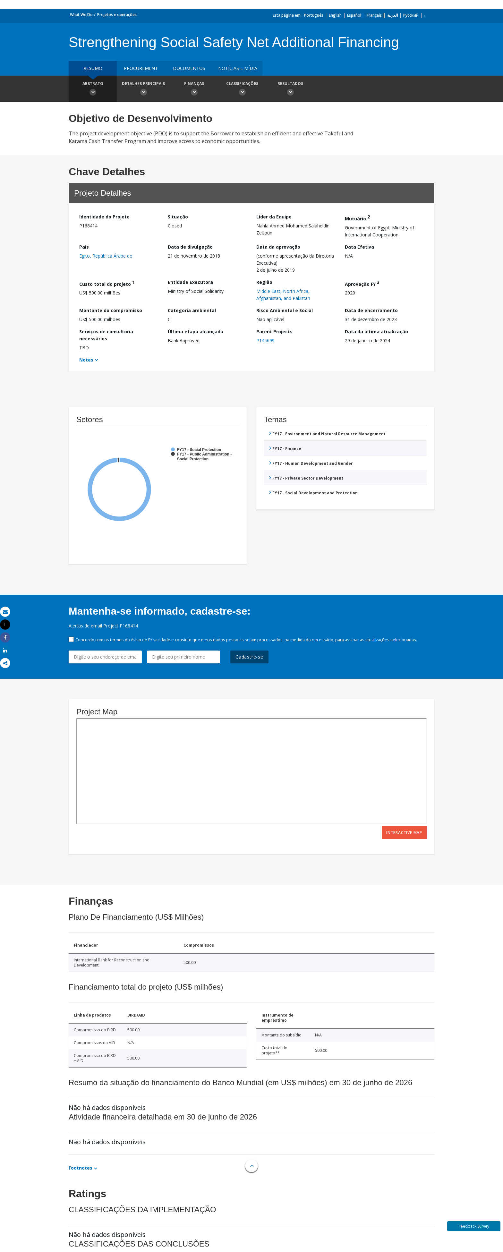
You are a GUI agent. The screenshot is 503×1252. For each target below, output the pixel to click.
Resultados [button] (290, 89)
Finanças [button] (194, 89)
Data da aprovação (278, 247)
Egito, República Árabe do (105, 256)
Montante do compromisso (110, 310)
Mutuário (357, 218)
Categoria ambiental (192, 310)
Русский (411, 15)
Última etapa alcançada (195, 331)
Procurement (141, 68)
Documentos (189, 68)
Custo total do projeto (107, 283)
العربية (392, 15)
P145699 (265, 340)
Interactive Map (404, 832)
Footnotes (80, 1168)
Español (354, 15)
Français (374, 15)
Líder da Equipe (274, 217)
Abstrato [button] (93, 89)
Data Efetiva (359, 247)
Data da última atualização (376, 331)
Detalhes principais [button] (143, 89)
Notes (86, 360)
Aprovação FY (362, 283)
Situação (178, 217)
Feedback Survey (474, 1226)
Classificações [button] (242, 89)
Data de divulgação (190, 247)
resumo (92, 68)
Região (264, 282)
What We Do (81, 14)
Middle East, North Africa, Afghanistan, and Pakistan (283, 294)
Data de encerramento (371, 310)
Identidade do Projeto (104, 217)
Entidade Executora (190, 282)
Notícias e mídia (237, 68)
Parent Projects (274, 331)
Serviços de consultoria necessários (106, 335)
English (335, 15)
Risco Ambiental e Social (284, 310)
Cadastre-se (249, 657)
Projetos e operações (117, 14)
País (84, 247)
